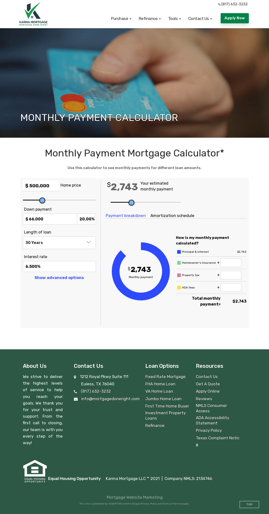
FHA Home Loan (160, 383)
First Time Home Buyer (167, 406)
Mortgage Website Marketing (135, 497)
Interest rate (35, 256)
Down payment (38, 209)
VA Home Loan (159, 391)
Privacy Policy (209, 430)
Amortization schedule (172, 215)
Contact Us (207, 376)
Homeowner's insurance (199, 262)
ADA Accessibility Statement (212, 420)
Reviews (204, 398)
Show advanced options (59, 277)
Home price (71, 185)
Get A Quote (208, 383)
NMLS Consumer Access (211, 408)
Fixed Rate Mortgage (165, 376)
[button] (121, 18)
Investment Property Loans (165, 415)
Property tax (190, 275)
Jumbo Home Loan (163, 398)
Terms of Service (172, 503)
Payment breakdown (126, 215)
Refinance (155, 425)
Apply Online (208, 391)
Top (249, 504)
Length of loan (37, 232)
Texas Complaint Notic (217, 437)
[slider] (42, 200)
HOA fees (188, 287)
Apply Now (235, 18)
